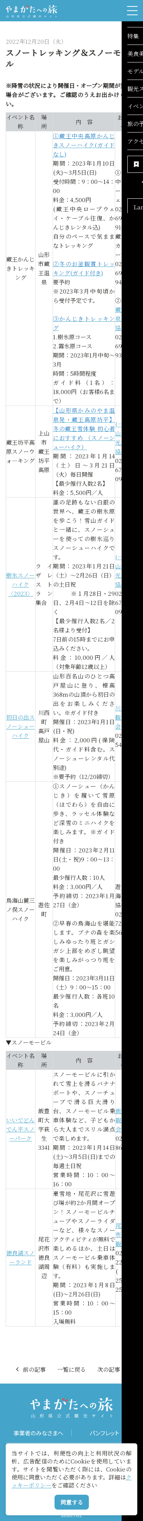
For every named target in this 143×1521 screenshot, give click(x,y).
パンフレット (104, 1433)
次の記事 (113, 1369)
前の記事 (30, 1369)
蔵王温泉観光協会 (126, 318)
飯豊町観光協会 (126, 1120)
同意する (71, 1502)
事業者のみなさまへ (38, 1433)
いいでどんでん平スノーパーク (20, 1129)
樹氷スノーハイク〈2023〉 (20, 584)
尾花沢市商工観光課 (126, 1234)
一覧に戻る (71, 1369)
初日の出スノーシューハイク (20, 726)
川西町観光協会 (126, 717)
